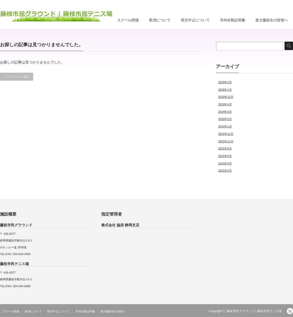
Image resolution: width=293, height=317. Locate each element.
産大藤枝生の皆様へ (271, 20)
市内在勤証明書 (232, 20)
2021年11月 (225, 141)
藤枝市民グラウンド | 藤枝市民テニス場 (254, 311)
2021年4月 (225, 163)
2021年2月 (225, 170)
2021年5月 (225, 155)
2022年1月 (225, 126)
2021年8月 (225, 148)
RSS (290, 311)
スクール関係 (128, 20)
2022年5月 (225, 118)
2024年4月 (225, 104)
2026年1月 (225, 89)
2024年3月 (225, 111)
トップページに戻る (16, 76)
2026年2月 (225, 82)
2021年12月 (225, 133)
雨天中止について (195, 20)
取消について (160, 20)
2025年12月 (225, 96)
